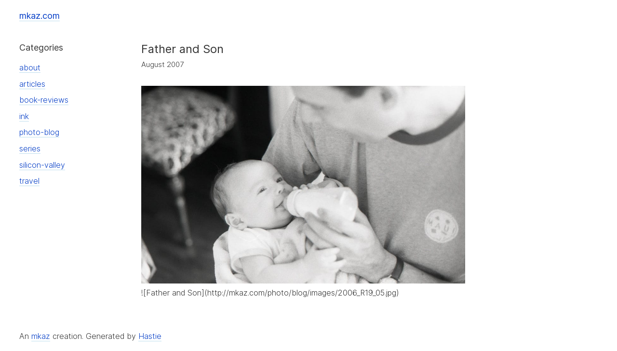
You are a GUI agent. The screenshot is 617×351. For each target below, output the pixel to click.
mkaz (40, 336)
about (29, 67)
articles (32, 84)
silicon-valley (42, 165)
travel (29, 181)
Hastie (149, 336)
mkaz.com (39, 16)
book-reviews (43, 100)
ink (24, 116)
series (29, 148)
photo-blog (39, 132)
